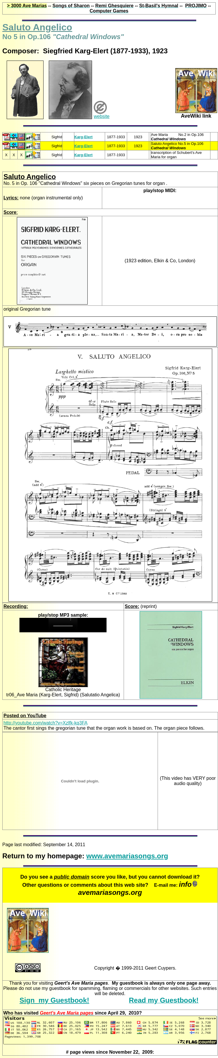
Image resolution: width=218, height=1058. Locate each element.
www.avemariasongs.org (127, 856)
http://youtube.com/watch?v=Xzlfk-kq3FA (45, 722)
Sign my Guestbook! (54, 1000)
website (101, 116)
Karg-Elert (83, 137)
